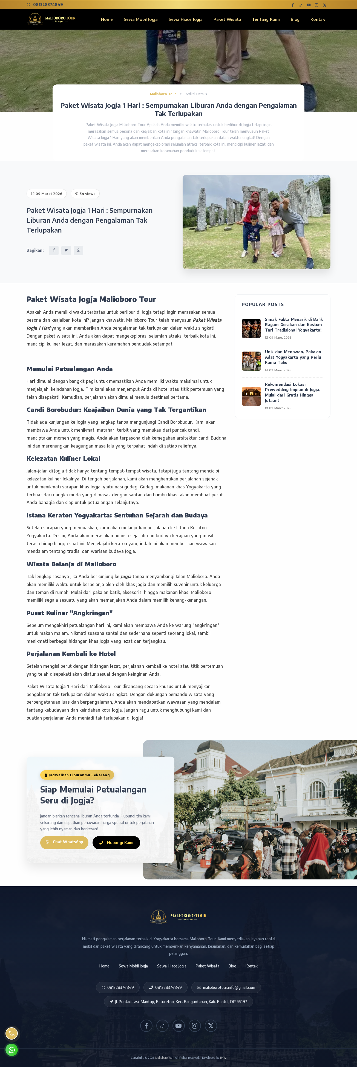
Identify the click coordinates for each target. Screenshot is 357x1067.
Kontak (317, 19)
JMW (223, 1057)
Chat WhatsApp (65, 842)
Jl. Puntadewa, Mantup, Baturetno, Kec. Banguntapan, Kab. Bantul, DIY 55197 (178, 1001)
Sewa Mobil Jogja (141, 19)
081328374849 (45, 4)
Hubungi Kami (119, 842)
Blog (295, 19)
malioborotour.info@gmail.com (226, 987)
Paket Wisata (227, 19)
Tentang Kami (266, 19)
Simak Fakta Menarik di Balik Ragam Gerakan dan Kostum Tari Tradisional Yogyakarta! (294, 324)
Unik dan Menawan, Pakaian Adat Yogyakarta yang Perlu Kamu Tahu (293, 357)
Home (107, 19)
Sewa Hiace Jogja (186, 19)
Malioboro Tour (163, 94)
